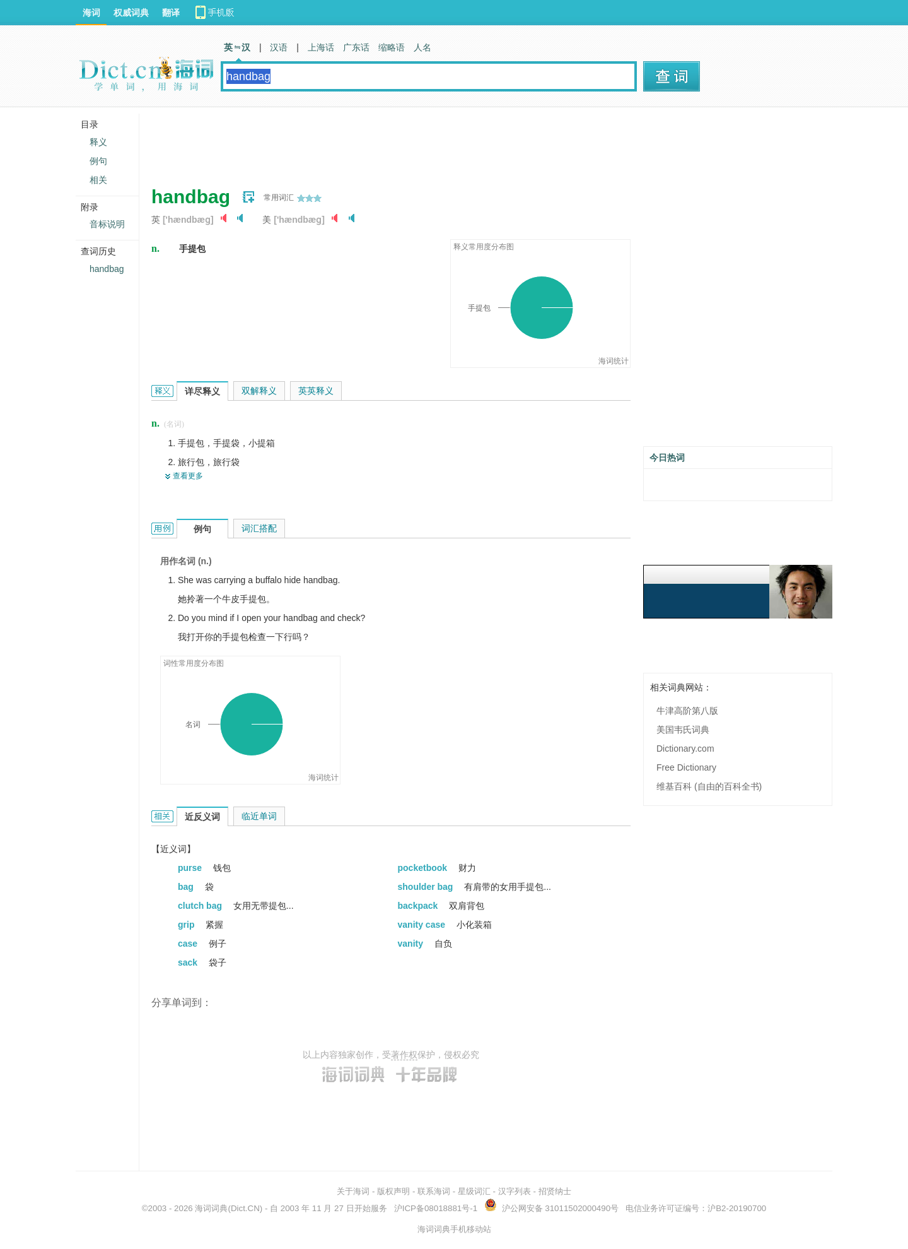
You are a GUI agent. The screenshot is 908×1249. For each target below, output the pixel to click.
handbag (107, 269)
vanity (412, 943)
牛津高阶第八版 (687, 711)
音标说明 (107, 224)
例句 (98, 161)
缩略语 (391, 47)
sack (189, 962)
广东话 (356, 47)
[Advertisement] (380, 142)
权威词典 (131, 13)
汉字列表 (514, 1191)
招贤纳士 (554, 1191)
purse (191, 868)
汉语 (279, 47)
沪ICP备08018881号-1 (435, 1208)
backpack (419, 906)
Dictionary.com (685, 748)
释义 (98, 142)
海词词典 (211, 1208)
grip (187, 925)
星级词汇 (474, 1191)
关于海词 (353, 1191)
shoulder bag (427, 887)
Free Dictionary (686, 767)
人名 (422, 47)
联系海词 (433, 1191)
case (189, 943)
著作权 (404, 1055)
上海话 (321, 47)
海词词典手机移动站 (454, 1229)
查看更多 (188, 475)
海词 (91, 13)
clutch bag (201, 906)
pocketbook (424, 868)
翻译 (171, 13)
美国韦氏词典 (682, 730)
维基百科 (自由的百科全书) (709, 786)
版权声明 (393, 1191)
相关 (98, 180)
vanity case (423, 925)
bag (187, 887)
